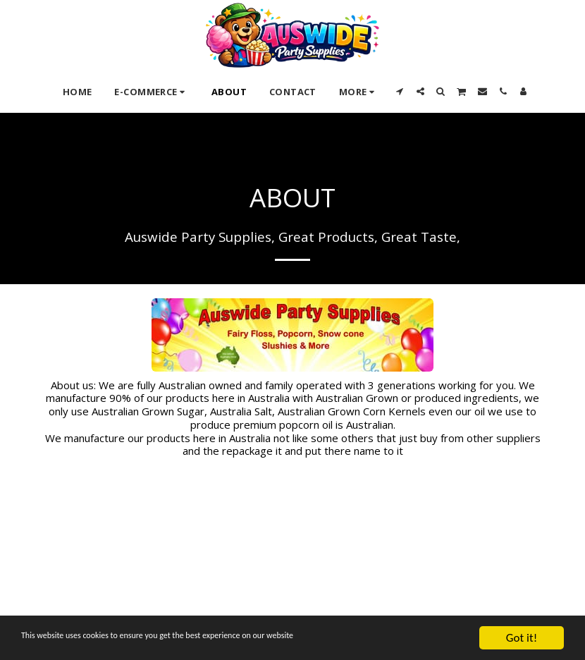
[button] (400, 91)
